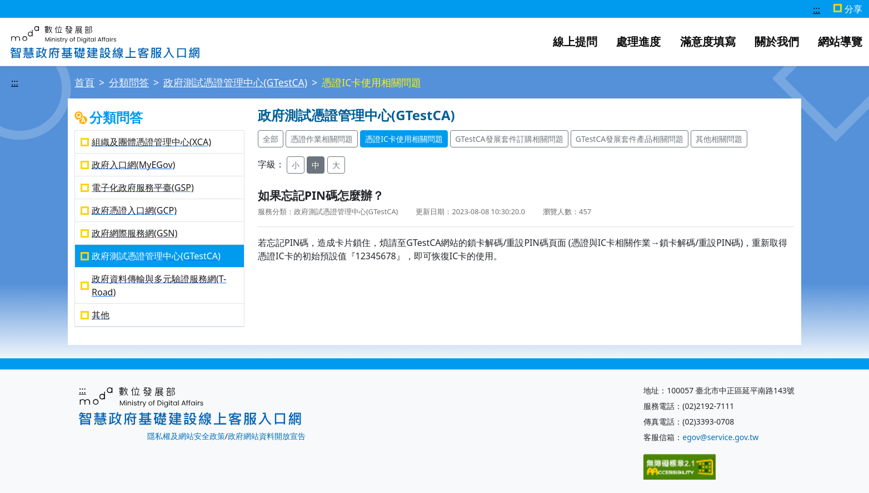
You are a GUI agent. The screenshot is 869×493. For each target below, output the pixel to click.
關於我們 (777, 41)
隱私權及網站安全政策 (186, 436)
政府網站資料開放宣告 (267, 436)
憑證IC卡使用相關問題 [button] (404, 139)
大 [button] (336, 165)
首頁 (84, 82)
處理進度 (638, 41)
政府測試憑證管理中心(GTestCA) (235, 82)
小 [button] (295, 165)
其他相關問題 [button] (719, 139)
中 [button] (315, 165)
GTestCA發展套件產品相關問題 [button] (629, 139)
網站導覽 (840, 41)
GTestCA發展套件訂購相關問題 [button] (509, 139)
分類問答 (129, 82)
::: (816, 9)
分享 (853, 9)
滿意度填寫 (708, 41)
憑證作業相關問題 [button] (322, 139)
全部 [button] (270, 139)
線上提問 (575, 41)
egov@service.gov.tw (720, 437)
